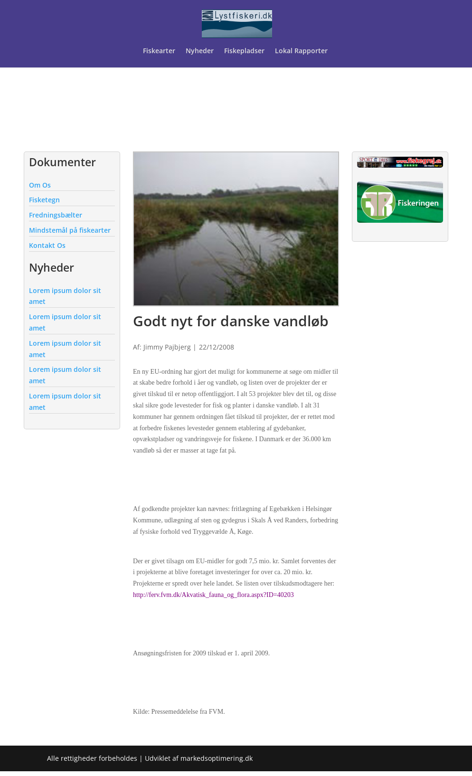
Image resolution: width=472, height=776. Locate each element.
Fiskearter (159, 51)
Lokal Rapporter (302, 51)
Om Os (40, 184)
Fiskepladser (244, 51)
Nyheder (200, 51)
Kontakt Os (47, 245)
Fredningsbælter (55, 214)
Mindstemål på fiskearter (70, 230)
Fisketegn (44, 199)
